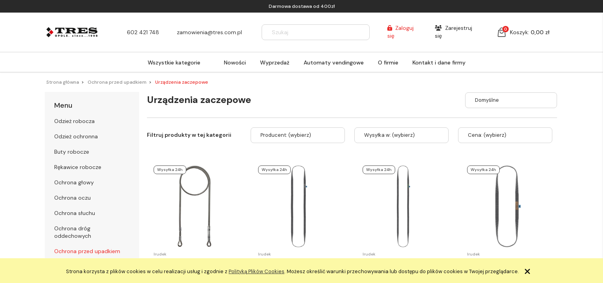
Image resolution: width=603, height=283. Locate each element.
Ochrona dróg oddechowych (72, 232)
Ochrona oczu (72, 197)
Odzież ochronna (76, 136)
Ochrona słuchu (74, 213)
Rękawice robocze (77, 167)
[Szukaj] (360, 32)
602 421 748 (143, 32)
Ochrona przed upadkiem (87, 251)
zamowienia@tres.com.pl (209, 32)
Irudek (160, 254)
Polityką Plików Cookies (256, 271)
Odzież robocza (74, 121)
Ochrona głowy (74, 182)
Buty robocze (71, 151)
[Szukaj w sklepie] (308, 32)
